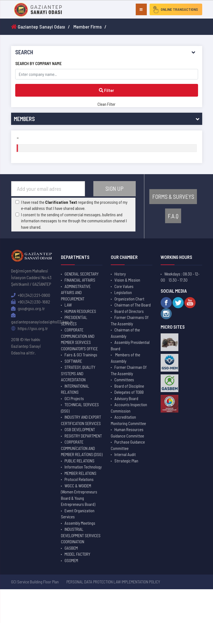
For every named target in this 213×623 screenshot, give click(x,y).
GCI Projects (74, 398)
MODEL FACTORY (77, 554)
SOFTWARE (73, 361)
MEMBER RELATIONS (80, 473)
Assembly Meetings (80, 523)
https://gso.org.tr (29, 328)
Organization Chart (129, 298)
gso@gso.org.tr (28, 308)
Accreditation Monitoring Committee (128, 420)
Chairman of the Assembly (125, 333)
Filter (106, 90)
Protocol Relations (79, 479)
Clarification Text (61, 202)
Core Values (124, 286)
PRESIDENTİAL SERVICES (74, 320)
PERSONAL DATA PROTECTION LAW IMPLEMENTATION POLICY (113, 581)
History (120, 273)
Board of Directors (129, 311)
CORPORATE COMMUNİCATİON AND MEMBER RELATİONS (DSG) (81, 448)
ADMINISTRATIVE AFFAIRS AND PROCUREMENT (76, 292)
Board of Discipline (129, 385)
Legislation (123, 292)
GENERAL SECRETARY (82, 273)
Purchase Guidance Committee (128, 445)
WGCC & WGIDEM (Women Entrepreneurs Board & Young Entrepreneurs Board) (79, 495)
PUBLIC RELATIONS (79, 460)
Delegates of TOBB (129, 392)
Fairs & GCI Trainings (81, 354)
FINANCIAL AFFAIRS (80, 279)
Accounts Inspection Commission (129, 407)
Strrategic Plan (126, 460)
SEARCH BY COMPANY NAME (38, 63)
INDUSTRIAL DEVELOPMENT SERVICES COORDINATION (81, 535)
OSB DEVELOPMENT (80, 429)
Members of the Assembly (125, 358)
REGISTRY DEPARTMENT (83, 435)
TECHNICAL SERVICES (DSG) (80, 407)
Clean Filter (106, 104)
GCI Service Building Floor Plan (35, 581)
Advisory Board (126, 398)
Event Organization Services (77, 513)
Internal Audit (125, 454)
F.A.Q (173, 215)
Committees (124, 379)
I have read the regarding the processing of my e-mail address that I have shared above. (74, 205)
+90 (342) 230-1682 (30, 301)
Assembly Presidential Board (130, 345)
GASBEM (71, 547)
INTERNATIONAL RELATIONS (75, 389)
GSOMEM (71, 560)
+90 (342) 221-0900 (30, 295)
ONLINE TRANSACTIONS (174, 9)
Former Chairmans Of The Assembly (129, 320)
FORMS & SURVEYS (173, 196)
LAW (68, 304)
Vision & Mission (127, 279)
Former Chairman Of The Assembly (129, 370)
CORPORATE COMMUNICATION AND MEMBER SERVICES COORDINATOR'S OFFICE (79, 339)
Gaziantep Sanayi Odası (38, 27)
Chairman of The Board (132, 304)
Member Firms (87, 27)
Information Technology (83, 466)
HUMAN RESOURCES (80, 311)
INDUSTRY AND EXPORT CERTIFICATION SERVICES (81, 420)
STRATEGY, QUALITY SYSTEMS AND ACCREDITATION (78, 373)
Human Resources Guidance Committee (127, 432)
